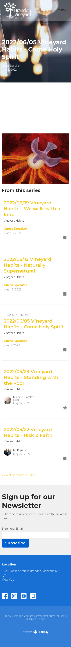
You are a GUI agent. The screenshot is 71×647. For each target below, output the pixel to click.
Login (42, 619)
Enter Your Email (12, 528)
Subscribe (15, 543)
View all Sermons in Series (19, 475)
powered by (35, 631)
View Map (8, 579)
